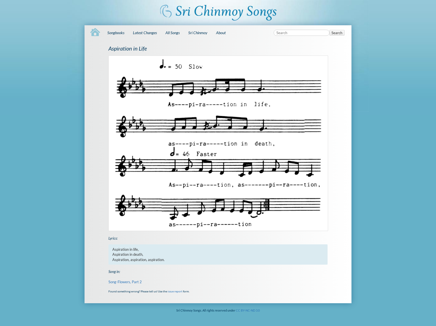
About (221, 32)
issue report (175, 291)
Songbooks (115, 32)
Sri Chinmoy (197, 32)
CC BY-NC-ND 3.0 (248, 310)
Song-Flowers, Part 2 (125, 282)
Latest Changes (145, 32)
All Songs (172, 32)
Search (336, 33)
